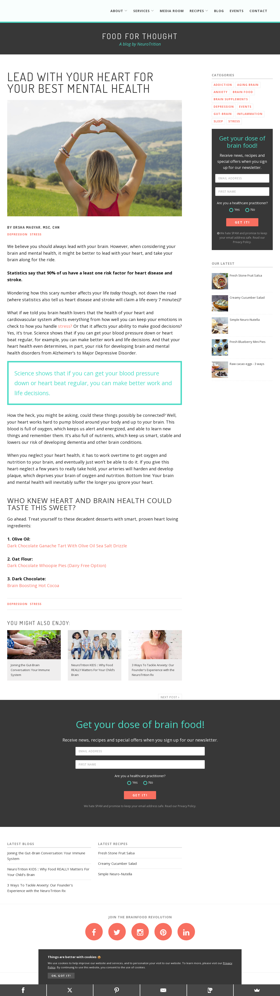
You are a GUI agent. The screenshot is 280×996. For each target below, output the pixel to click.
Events (237, 11)
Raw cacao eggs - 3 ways (247, 364)
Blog (219, 11)
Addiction (223, 85)
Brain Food (243, 92)
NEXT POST (170, 697)
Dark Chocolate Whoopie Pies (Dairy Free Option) (56, 565)
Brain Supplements (231, 99)
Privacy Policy (242, 242)
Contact (258, 11)
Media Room (172, 11)
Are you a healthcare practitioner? (242, 203)
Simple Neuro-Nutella (245, 320)
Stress (35, 234)
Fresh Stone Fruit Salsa (246, 275)
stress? (65, 326)
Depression (17, 234)
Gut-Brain (223, 114)
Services (143, 10)
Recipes (199, 10)
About (118, 10)
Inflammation (250, 114)
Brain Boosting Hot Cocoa (33, 585)
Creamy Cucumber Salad (247, 297)
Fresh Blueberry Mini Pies (248, 342)
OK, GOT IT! (61, 975)
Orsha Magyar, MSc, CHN (36, 227)
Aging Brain (248, 85)
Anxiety (221, 92)
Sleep (218, 121)
